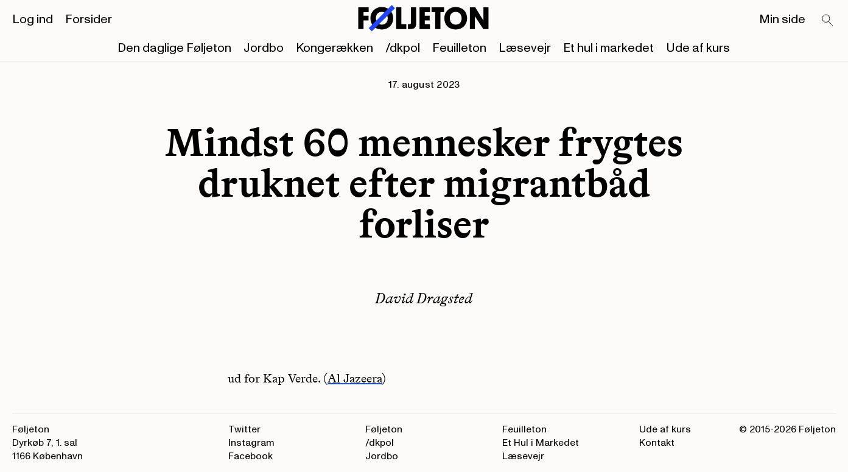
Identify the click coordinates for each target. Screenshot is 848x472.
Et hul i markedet (608, 48)
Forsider (88, 19)
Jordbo (264, 48)
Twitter (244, 429)
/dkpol (402, 48)
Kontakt (657, 442)
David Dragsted (423, 298)
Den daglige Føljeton (174, 48)
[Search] (828, 21)
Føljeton (383, 429)
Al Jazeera (355, 378)
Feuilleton (459, 48)
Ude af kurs (698, 48)
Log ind (32, 19)
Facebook (250, 456)
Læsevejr (525, 48)
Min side (782, 19)
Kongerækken (334, 48)
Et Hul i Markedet (540, 442)
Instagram (251, 442)
